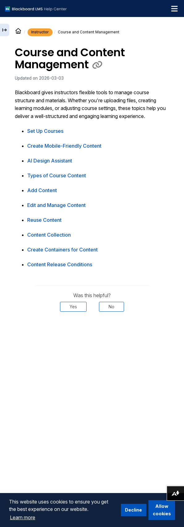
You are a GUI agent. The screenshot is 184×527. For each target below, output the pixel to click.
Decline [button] (133, 509)
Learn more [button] (22, 517)
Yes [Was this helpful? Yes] (73, 306)
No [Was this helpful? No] (111, 306)
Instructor (40, 32)
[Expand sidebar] (4, 30)
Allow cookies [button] (162, 510)
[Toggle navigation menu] (174, 8)
